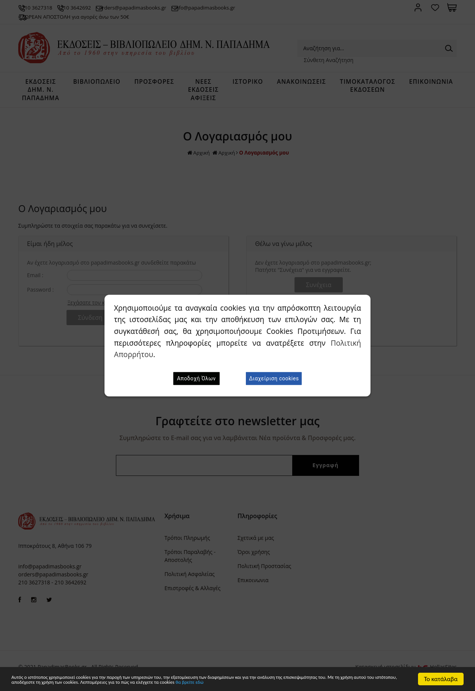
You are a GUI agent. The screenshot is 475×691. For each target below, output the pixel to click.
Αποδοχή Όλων (196, 378)
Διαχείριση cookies (274, 378)
